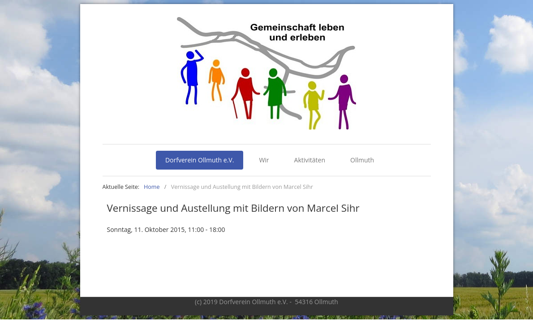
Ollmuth (362, 160)
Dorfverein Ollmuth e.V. (199, 160)
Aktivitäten (309, 160)
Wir (264, 160)
